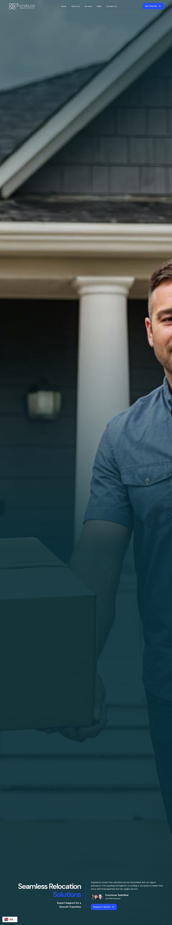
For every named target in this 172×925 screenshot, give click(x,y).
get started (151, 6)
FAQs (99, 6)
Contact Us (111, 6)
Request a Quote (101, 907)
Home (63, 6)
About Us (75, 6)
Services (88, 6)
